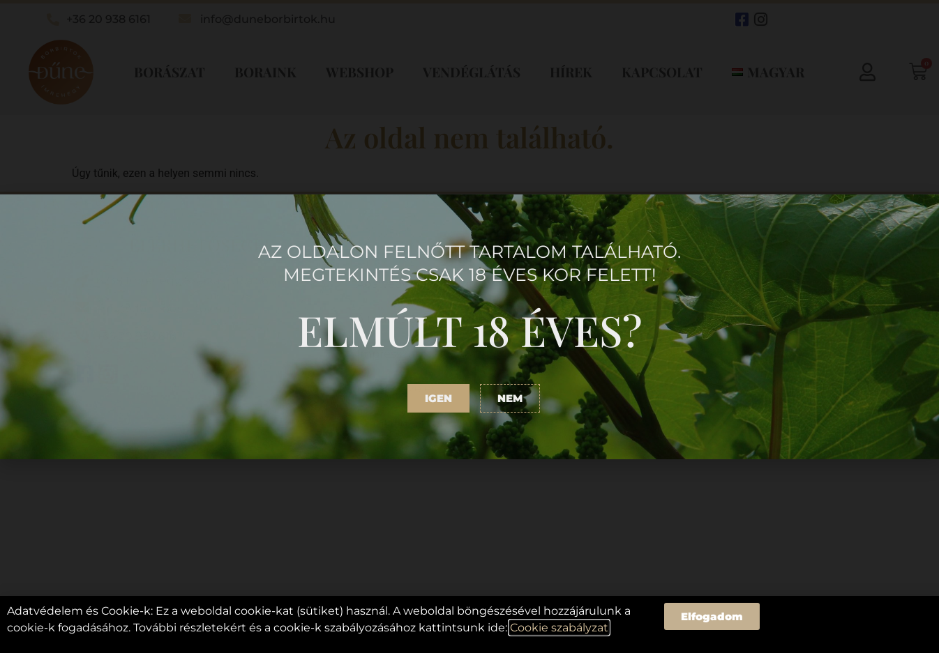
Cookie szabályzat (559, 627)
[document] (469, 326)
